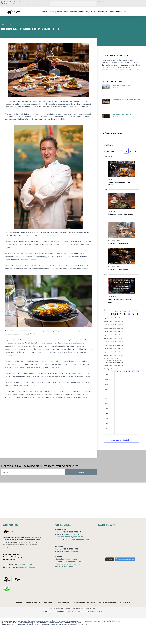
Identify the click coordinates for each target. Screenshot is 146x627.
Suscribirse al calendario (120, 440)
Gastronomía (6, 24)
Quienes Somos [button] (115, 12)
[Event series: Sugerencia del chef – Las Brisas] (112, 179)
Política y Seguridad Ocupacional (84, 602)
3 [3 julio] (129, 314)
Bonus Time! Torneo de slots (120, 299)
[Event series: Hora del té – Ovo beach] (120, 241)
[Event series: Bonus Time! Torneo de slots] (121, 296)
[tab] (107, 151)
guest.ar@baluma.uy (81, 539)
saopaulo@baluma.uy (64, 566)
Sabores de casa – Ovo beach (120, 214)
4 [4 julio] (133, 314)
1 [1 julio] (120, 314)
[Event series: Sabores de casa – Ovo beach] (120, 211)
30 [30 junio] (116, 314)
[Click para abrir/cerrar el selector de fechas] (109, 145)
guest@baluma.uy (25, 564)
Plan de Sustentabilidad (107, 602)
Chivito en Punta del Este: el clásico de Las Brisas (126, 100)
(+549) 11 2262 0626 (72, 534)
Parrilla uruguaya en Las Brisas (121, 114)
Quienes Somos (63, 602)
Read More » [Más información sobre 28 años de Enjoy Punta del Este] (115, 87)
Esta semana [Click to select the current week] (122, 310)
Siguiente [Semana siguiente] (135, 310)
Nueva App (102, 12)
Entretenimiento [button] (77, 12)
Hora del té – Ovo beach (118, 244)
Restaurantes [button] (62, 12)
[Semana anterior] (104, 151)
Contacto (19, 602)
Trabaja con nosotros (33, 602)
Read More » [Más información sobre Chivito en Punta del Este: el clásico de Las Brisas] (115, 101)
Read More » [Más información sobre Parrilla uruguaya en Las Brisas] (115, 116)
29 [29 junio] (112, 314)
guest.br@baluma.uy (72, 561)
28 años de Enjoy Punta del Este (121, 85)
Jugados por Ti (49, 602)
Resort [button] (51, 12)
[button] (125, 11)
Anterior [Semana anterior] (107, 310)
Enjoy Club (90, 12)
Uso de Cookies (125, 602)
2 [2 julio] (125, 314)
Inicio (44, 12)
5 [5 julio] (137, 314)
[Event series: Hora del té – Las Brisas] (120, 267)
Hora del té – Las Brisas (118, 270)
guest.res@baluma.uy (27, 567)
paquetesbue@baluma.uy (72, 537)
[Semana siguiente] (139, 151)
